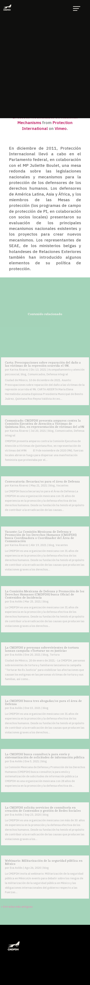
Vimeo (61, 128)
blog (23, 374)
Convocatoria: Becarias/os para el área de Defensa (42, 481)
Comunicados (36, 374)
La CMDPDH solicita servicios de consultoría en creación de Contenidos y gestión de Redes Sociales (43, 809)
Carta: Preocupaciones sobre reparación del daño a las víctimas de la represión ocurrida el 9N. (43, 364)
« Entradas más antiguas (17, 906)
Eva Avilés (16, 601)
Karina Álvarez (19, 369)
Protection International (47, 125)
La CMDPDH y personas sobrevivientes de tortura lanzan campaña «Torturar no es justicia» (42, 649)
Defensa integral (57, 374)
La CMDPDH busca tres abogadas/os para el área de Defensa (43, 702)
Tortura (55, 654)
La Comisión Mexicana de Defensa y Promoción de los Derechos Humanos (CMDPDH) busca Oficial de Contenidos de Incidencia (44, 595)
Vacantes (62, 485)
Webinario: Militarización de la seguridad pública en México (43, 862)
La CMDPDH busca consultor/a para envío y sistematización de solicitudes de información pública (45, 756)
